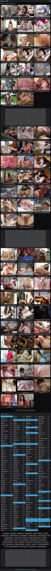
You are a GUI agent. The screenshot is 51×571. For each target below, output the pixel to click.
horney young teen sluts (41, 546)
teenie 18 (16, 539)
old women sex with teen (7, 542)
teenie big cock (18, 537)
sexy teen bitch (13, 533)
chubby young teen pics (19, 544)
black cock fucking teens (24, 539)
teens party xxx (6, 533)
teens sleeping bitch (42, 535)
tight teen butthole (33, 539)
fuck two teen (28, 544)
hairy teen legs (22, 542)
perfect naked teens (42, 539)
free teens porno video (24, 546)
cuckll (48, 535)
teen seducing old (4, 535)
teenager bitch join (28, 533)
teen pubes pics (25, 537)
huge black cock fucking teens (35, 537)
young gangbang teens (9, 537)
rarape (35, 533)
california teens (29, 542)
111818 (6, 546)
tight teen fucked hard (9, 539)
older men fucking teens (13, 546)
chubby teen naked (9, 544)
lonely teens (40, 533)
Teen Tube (4, 1)
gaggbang (44, 537)
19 (29, 410)
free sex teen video (37, 542)
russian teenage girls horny (43, 544)
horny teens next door (32, 535)
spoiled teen (34, 544)
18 (27, 410)
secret (3, 544)
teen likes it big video (14, 535)
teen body (16, 542)
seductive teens (21, 533)
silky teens (46, 533)
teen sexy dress (45, 542)
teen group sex (33, 546)
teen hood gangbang (23, 535)
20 (32, 410)
